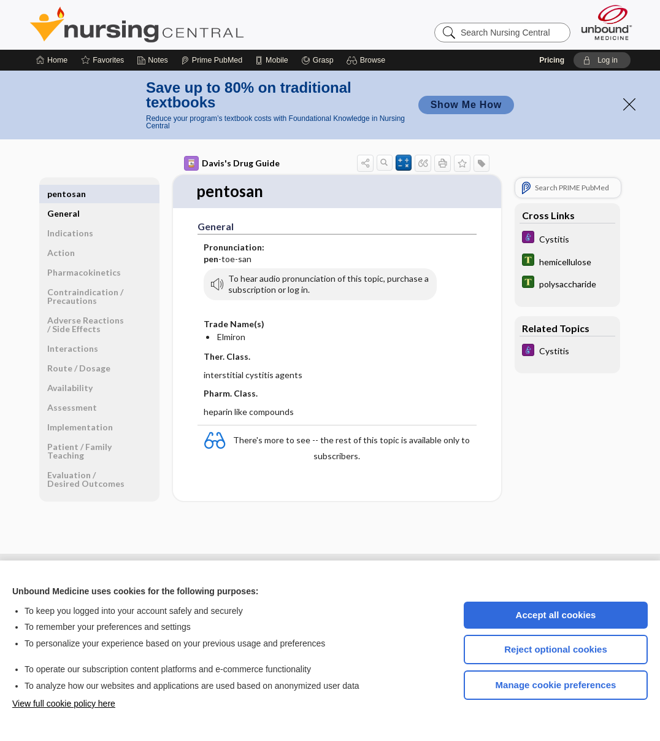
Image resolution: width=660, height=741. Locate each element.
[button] (368, 60)
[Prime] (211, 60)
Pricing (551, 60)
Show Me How (466, 104)
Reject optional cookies (555, 649)
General (63, 193)
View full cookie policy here (63, 703)
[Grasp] (317, 60)
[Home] (51, 60)
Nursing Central (182, 24)
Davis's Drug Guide (232, 163)
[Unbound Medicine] (607, 22)
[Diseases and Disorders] (567, 238)
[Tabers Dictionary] (567, 261)
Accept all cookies (556, 615)
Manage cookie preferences (556, 685)
